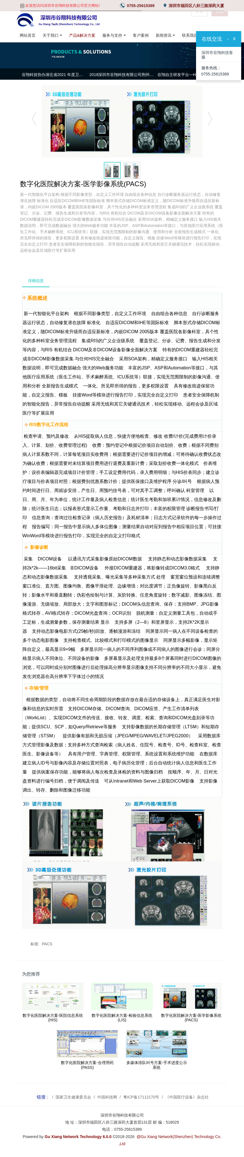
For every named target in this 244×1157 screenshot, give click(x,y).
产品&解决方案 (82, 35)
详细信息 (36, 280)
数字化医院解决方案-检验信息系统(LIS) (122, 1017)
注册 (220, 20)
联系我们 (190, 35)
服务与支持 (112, 35)
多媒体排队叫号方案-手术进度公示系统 (156, 1065)
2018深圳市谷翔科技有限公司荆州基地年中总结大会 (122, 74)
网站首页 (28, 35)
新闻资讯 (164, 35)
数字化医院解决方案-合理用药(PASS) (87, 1065)
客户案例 (141, 35)
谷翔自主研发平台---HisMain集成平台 (190, 74)
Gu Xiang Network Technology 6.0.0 (78, 1136)
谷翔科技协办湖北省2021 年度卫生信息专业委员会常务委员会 (54, 74)
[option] (122, 75)
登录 (199, 20)
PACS (47, 944)
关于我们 (50, 35)
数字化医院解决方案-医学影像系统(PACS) (191, 1017)
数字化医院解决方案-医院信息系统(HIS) (53, 1017)
